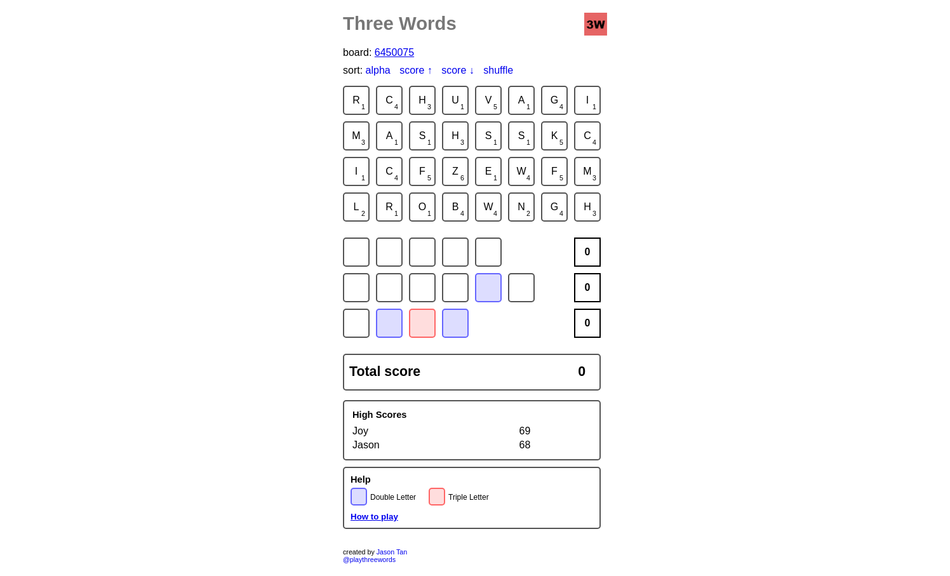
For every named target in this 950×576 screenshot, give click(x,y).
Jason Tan (392, 552)
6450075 (394, 52)
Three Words (400, 23)
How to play (374, 516)
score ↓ (457, 70)
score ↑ (415, 70)
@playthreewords (369, 559)
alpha (378, 70)
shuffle (498, 70)
